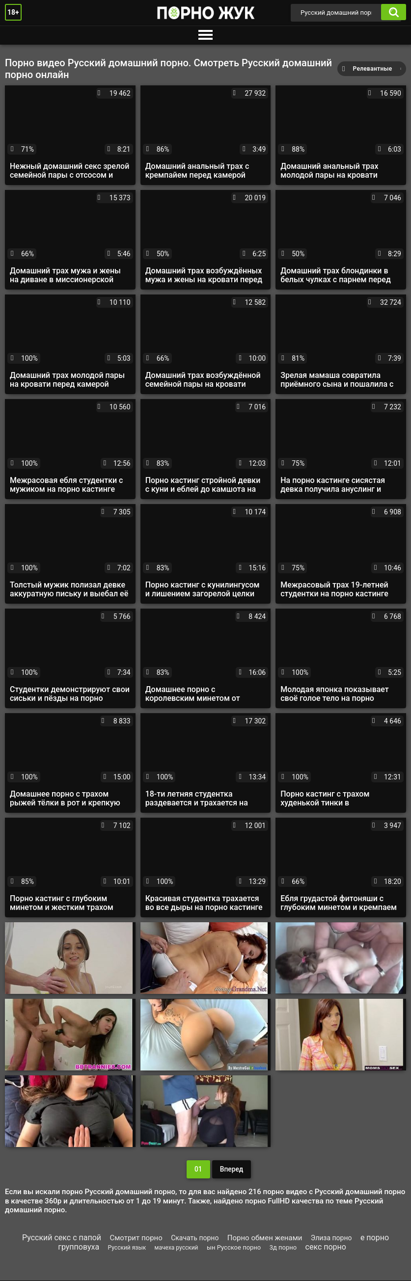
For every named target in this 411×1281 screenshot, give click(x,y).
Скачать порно (195, 1238)
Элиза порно (331, 1238)
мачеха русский (176, 1248)
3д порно (283, 1248)
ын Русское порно (234, 1248)
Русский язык (127, 1248)
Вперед (231, 1170)
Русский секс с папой (61, 1238)
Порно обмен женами (264, 1238)
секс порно (325, 1247)
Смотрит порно (136, 1238)
